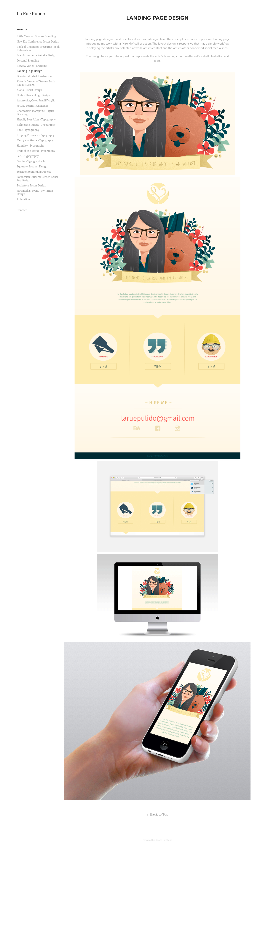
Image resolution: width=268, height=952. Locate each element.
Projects (22, 29)
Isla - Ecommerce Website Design (36, 55)
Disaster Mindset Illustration (34, 76)
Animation (23, 199)
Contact (22, 210)
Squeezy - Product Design (32, 166)
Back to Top (157, 814)
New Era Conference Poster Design (38, 41)
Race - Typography (28, 130)
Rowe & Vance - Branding (32, 65)
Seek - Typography (28, 156)
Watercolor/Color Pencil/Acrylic (36, 100)
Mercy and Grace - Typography (35, 140)
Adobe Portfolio (163, 840)
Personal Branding (28, 60)
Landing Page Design (29, 71)
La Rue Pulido (31, 14)
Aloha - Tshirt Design (29, 90)
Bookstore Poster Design (31, 185)
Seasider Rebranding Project (34, 171)
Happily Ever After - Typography (36, 119)
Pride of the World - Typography (36, 151)
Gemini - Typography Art (32, 161)
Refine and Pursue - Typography (36, 124)
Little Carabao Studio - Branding (36, 36)
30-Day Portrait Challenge (32, 105)
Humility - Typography (30, 145)
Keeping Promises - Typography (36, 135)
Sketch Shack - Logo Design (33, 95)
